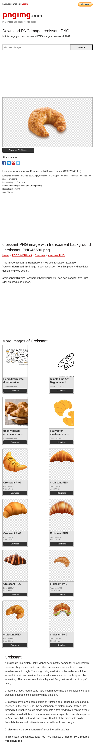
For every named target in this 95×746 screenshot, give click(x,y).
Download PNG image (18, 150)
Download (15, 390)
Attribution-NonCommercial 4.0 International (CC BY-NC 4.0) (47, 171)
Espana (25, 4)
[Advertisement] (47, 75)
